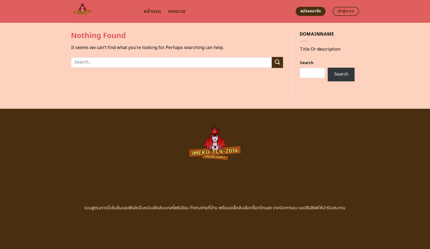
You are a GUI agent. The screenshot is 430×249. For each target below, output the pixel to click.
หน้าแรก (152, 11)
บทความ (176, 11)
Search (306, 63)
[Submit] (277, 62)
